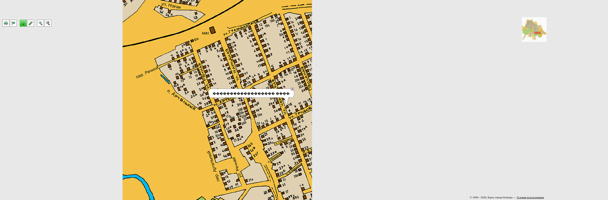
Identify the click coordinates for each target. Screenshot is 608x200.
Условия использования (530, 197)
